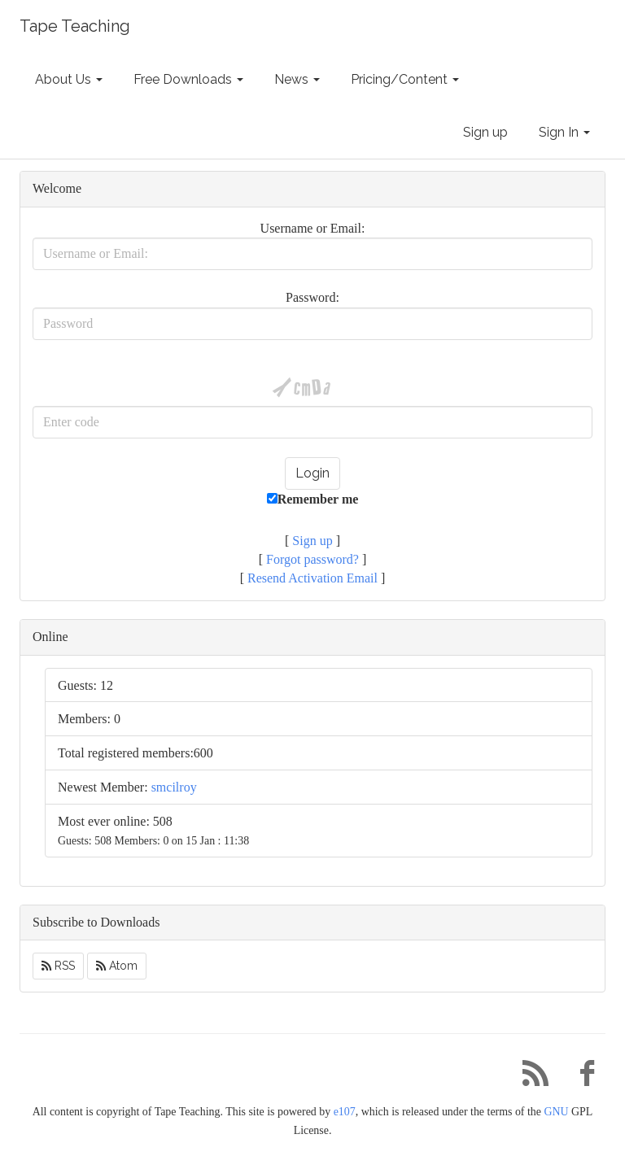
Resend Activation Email (312, 578)
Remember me (313, 499)
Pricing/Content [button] (405, 79)
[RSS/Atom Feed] (529, 1077)
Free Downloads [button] (188, 79)
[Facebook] (581, 1077)
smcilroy (174, 787)
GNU (556, 1112)
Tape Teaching (75, 26)
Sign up (485, 132)
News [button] (297, 79)
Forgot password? (312, 559)
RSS (58, 965)
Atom (117, 965)
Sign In (564, 132)
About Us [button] (69, 79)
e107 (345, 1112)
